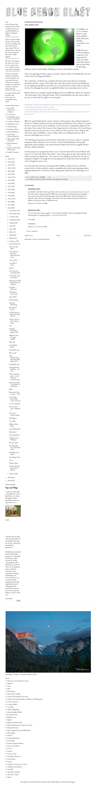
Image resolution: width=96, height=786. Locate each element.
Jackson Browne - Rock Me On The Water (14, 384)
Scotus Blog (11, 759)
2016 (9, 190)
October (13, 217)
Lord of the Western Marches (13, 135)
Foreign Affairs (12, 704)
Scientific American (13, 756)
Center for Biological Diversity (17, 696)
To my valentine (14, 404)
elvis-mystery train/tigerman (14, 272)
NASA (9, 720)
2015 (9, 193)
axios (9, 686)
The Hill (10, 769)
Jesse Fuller (13, 297)
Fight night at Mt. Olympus (13, 140)
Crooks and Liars (13, 702)
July (11, 226)
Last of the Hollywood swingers (11, 110)
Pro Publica (11, 741)
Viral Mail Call (14, 364)
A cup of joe (11, 114)
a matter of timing (13, 121)
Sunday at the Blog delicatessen (13, 149)
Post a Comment (32, 231)
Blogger (72, 782)
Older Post (87, 236)
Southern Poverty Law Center (17, 764)
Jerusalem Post (12, 715)
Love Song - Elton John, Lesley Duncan (15, 399)
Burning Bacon (14, 435)
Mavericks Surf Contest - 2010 (14, 393)
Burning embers (12, 129)
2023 (9, 168)
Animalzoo (13, 432)
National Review (13, 728)
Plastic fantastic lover (12, 144)
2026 (9, 159)
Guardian (10, 707)
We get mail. (13, 443)
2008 (9, 481)
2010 (9, 208)
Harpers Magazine (13, 710)
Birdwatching (12, 127)
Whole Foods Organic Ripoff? (13, 337)
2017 (9, 186)
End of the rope (14, 350)
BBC (9, 689)
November (13, 214)
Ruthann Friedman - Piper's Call (13, 331)
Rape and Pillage (11, 488)
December (13, 211)
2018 (9, 183)
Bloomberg (11, 691)
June (11, 229)
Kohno (11, 268)
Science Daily (12, 754)
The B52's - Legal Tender (14, 414)
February (13, 241)
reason (9, 749)
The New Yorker (13, 775)
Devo (11, 460)
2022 (9, 171)
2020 (9, 177)
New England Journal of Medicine (18, 730)
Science (9, 751)
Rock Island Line (14, 244)
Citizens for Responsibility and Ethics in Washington (25, 699)
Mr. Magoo (13, 418)
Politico (9, 736)
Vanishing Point (14, 457)
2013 (9, 199)
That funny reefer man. (13, 293)
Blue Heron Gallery (14, 694)
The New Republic (13, 772)
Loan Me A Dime (13, 264)
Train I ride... (13, 260)
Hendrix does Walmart (13, 439)
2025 (9, 162)
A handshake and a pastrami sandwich (13, 118)
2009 (9, 478)
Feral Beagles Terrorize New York (15, 447)
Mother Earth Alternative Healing (57, 179)
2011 (9, 205)
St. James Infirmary (13, 288)
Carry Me (12, 421)
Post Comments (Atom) (41, 239)
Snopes (9, 762)
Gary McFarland (14, 429)
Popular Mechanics (13, 738)
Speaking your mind (14, 453)
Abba (11, 389)
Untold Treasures (13, 152)
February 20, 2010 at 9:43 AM (37, 203)
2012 (9, 202)
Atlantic (10, 683)
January (12, 474)
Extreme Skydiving (13, 304)
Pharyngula (11, 733)
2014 (9, 196)
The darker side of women (14, 277)
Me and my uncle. (13, 309)
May (11, 232)
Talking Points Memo (14, 767)
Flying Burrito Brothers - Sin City (14, 369)
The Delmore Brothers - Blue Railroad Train (14, 254)
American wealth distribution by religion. (15, 282)
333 (10, 326)
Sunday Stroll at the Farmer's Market (14, 468)
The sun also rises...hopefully (14, 408)
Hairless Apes (13, 463)
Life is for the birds (13, 248)
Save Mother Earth (13, 346)
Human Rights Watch (14, 712)
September (13, 220)
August (12, 223)
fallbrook (32, 179)
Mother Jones (11, 717)
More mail (12, 353)
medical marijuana (41, 179)
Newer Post (29, 236)
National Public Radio (14, 723)
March (12, 238)
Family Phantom (12, 132)
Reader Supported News (15, 743)
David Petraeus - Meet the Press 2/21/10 (14, 314)
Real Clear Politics (13, 746)
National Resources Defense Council (19, 725)
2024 (9, 165)
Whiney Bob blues (13, 425)
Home (58, 236)
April (11, 235)
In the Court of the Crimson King (14, 321)
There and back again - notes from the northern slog (14, 377)
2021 (9, 174)
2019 (9, 180)
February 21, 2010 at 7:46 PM (37, 227)
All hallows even (12, 124)
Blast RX (12, 342)
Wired (9, 777)
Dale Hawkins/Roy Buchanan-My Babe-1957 (14, 358)
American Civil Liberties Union (18, 681)
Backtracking (13, 300)
